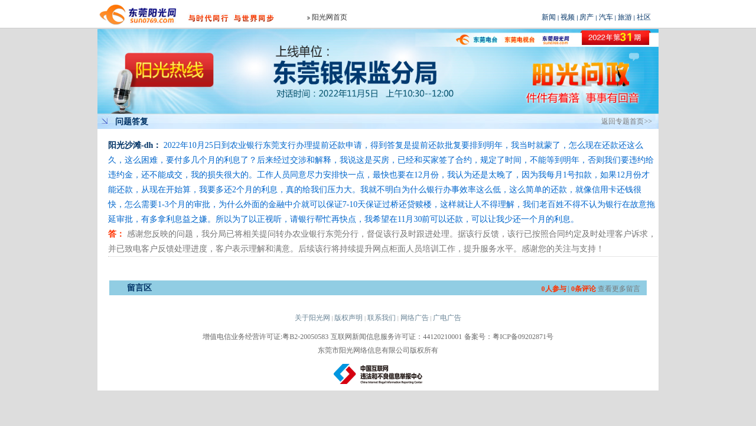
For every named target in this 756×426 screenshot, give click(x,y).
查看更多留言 (619, 289)
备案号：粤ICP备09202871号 (508, 337)
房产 (586, 17)
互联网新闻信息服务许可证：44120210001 (396, 337)
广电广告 (447, 318)
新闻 (549, 17)
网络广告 (414, 318)
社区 (644, 17)
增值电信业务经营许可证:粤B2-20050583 (265, 337)
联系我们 (381, 318)
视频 (568, 17)
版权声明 (348, 318)
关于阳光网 (312, 318)
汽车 (606, 17)
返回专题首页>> (626, 121)
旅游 (625, 17)
